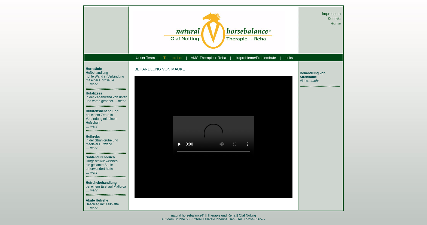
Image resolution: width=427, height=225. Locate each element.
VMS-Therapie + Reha (208, 58)
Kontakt (335, 18)
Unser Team (145, 58)
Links (289, 58)
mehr (93, 84)
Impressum (332, 13)
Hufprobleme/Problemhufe (255, 58)
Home (336, 23)
